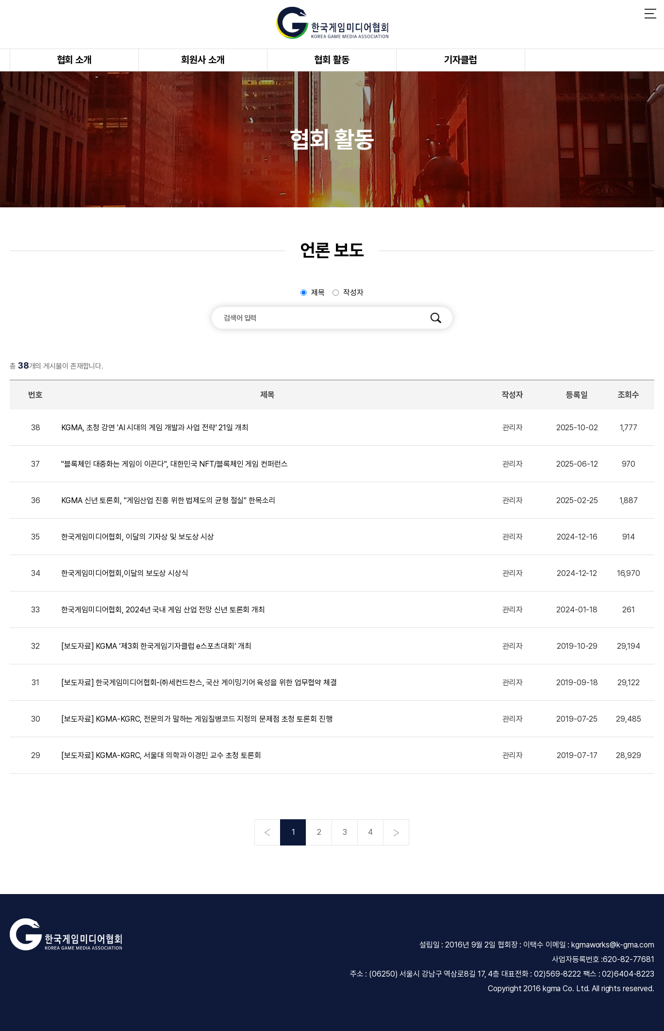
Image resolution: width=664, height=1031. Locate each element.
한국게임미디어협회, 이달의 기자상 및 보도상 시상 (137, 536)
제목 (318, 292)
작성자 (353, 292)
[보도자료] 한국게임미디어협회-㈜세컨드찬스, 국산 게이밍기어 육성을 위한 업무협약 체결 (199, 682)
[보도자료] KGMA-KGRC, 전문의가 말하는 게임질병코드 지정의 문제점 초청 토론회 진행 (196, 719)
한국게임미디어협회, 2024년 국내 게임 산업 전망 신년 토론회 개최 (163, 609)
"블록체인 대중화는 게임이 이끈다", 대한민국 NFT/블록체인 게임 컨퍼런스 (174, 464)
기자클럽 (460, 60)
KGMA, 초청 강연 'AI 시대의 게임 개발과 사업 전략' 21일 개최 (155, 427)
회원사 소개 (202, 60)
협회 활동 (331, 60)
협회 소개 (74, 60)
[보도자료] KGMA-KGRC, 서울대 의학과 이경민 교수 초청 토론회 (161, 755)
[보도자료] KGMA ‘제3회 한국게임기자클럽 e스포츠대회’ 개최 (156, 646)
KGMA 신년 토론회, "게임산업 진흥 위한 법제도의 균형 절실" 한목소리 (168, 500)
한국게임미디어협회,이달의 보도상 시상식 (124, 573)
